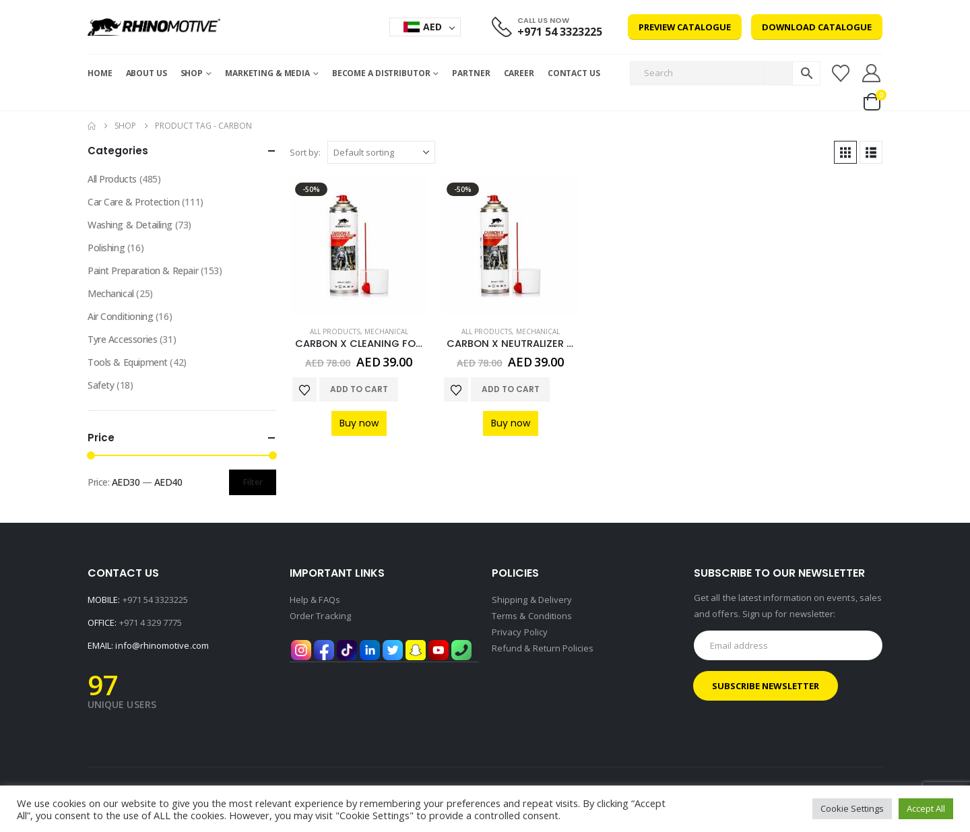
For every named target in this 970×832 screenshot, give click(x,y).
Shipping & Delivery (532, 600)
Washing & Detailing (130, 224)
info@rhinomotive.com (161, 645)
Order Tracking (320, 616)
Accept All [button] (926, 808)
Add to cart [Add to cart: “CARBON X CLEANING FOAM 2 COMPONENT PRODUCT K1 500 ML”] (359, 389)
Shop (192, 73)
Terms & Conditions (532, 616)
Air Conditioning (120, 316)
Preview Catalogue (685, 27)
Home (100, 73)
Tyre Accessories (122, 339)
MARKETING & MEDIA (267, 73)
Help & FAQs (315, 600)
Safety (101, 385)
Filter (253, 482)
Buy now (359, 423)
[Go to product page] (359, 246)
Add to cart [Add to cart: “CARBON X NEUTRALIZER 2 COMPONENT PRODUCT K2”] (511, 389)
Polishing (106, 247)
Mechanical (386, 331)
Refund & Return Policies (543, 648)
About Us (146, 73)
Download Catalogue (817, 27)
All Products (335, 331)
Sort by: (305, 152)
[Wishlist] (840, 73)
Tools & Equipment (128, 362)
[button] (845, 152)
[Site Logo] (154, 27)
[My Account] (871, 73)
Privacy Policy (520, 632)
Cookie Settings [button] (852, 808)
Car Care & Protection (133, 201)
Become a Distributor (381, 73)
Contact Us (574, 73)
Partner (471, 73)
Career (519, 73)
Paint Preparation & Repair (143, 270)
